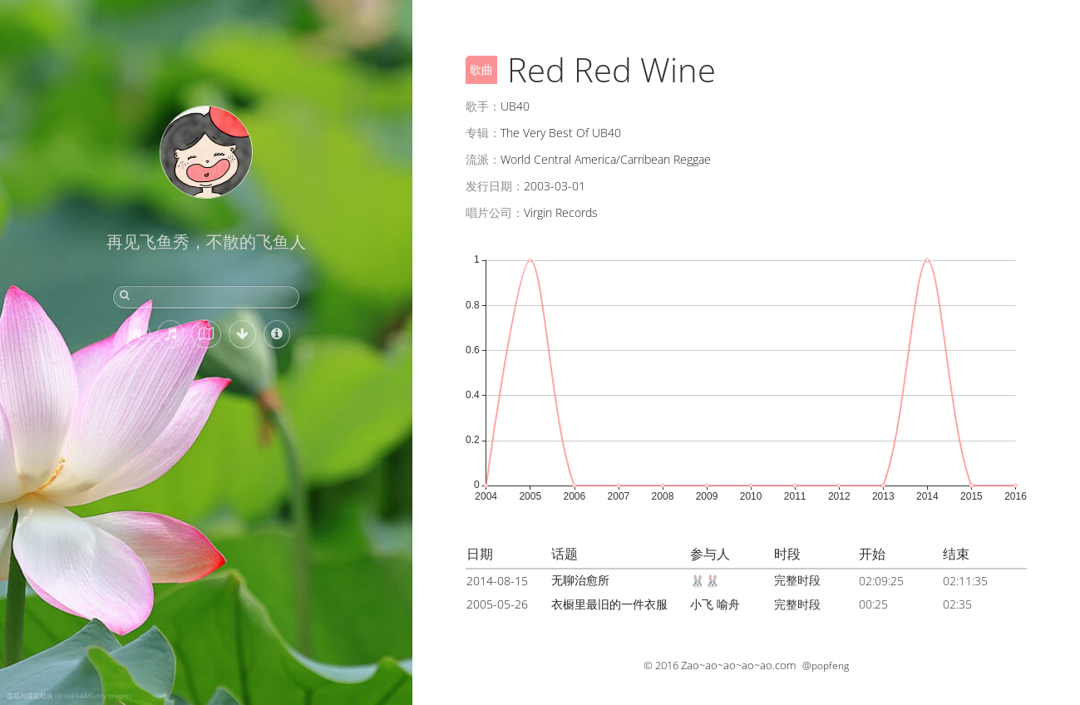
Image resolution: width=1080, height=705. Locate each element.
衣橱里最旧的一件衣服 (609, 604)
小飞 (701, 604)
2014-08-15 (497, 581)
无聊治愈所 (580, 580)
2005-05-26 (497, 604)
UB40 (515, 106)
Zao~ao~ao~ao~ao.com (738, 665)
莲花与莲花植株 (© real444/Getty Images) (69, 695)
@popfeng (825, 665)
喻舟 (728, 604)
